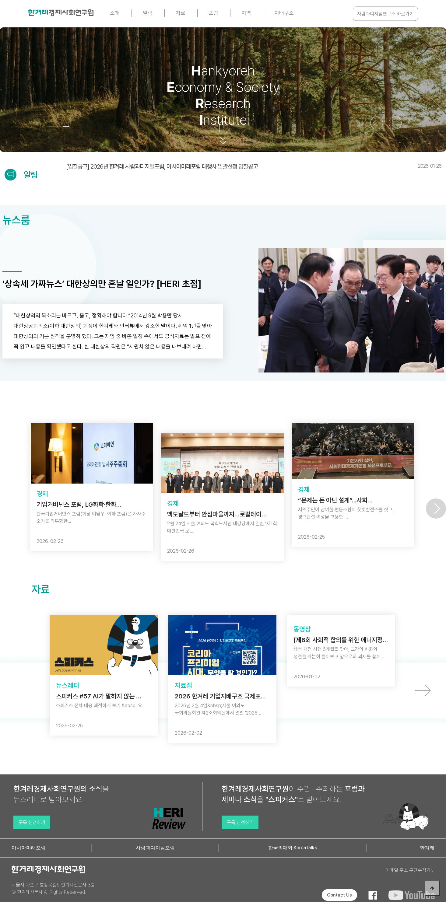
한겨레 (427, 848)
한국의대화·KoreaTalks (292, 848)
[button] (49, 126)
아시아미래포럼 (29, 848)
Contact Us (339, 895)
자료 (180, 13)
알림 (148, 13)
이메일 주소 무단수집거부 (410, 870)
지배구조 (284, 13)
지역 (246, 13)
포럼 (213, 13)
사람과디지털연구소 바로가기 (385, 14)
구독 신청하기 (32, 822)
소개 (115, 13)
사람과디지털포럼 (155, 848)
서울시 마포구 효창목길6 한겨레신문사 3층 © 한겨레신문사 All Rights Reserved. (53, 888)
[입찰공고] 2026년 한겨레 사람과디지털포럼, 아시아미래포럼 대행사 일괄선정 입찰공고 (253, 166)
